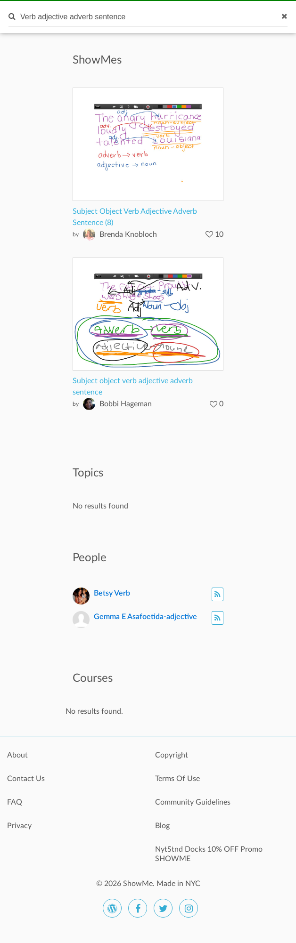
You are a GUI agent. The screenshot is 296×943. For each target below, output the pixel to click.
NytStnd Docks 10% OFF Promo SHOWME (209, 854)
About (17, 755)
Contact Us (26, 778)
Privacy (19, 826)
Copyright (171, 755)
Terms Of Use (177, 778)
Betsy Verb (112, 593)
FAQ (14, 802)
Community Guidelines (192, 802)
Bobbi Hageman (125, 404)
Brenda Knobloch (128, 234)
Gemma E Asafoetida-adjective (145, 617)
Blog (162, 826)
